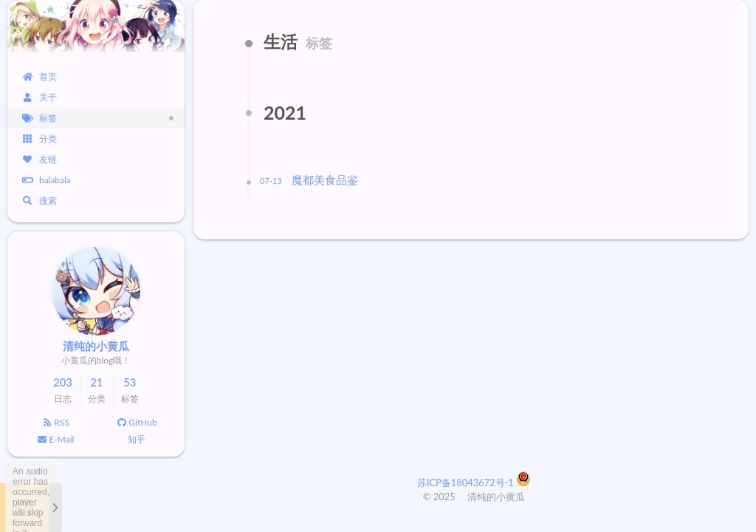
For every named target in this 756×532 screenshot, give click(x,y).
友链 (39, 159)
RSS (55, 422)
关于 (39, 97)
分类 (39, 138)
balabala (46, 179)
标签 (39, 117)
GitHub (136, 422)
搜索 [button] (39, 200)
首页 (39, 76)
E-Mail (56, 439)
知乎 (136, 439)
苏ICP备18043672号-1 (466, 482)
